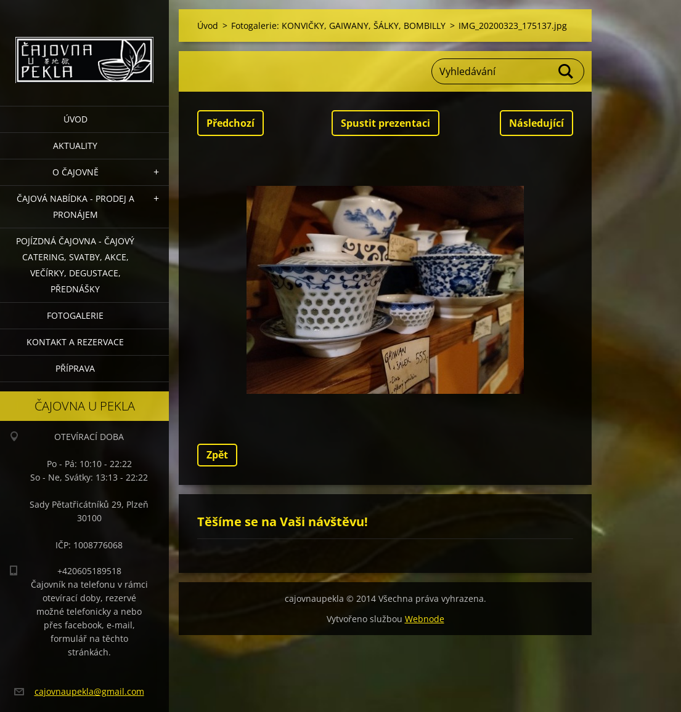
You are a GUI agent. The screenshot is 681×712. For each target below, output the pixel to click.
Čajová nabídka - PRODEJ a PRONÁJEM (75, 206)
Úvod (75, 119)
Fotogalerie (75, 315)
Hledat (566, 71)
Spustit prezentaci (385, 123)
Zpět (217, 455)
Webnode (424, 619)
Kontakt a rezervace (75, 342)
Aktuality (75, 145)
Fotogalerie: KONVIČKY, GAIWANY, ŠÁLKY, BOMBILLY (338, 25)
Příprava (75, 368)
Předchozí (230, 123)
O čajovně (75, 172)
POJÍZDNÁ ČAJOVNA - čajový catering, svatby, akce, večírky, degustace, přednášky (75, 265)
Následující (536, 123)
